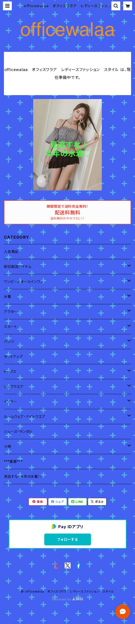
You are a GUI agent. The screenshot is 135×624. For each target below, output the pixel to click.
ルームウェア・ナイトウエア (24, 416)
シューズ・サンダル (18, 431)
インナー (10, 401)
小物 (7, 446)
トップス (10, 371)
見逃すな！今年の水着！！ (23, 476)
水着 (7, 296)
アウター (10, 311)
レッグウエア (14, 386)
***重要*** (13, 461)
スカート (10, 326)
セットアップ (13, 356)
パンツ (9, 341)
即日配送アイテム (17, 266)
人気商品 (11, 251)
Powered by (67, 599)
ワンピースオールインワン (24, 281)
